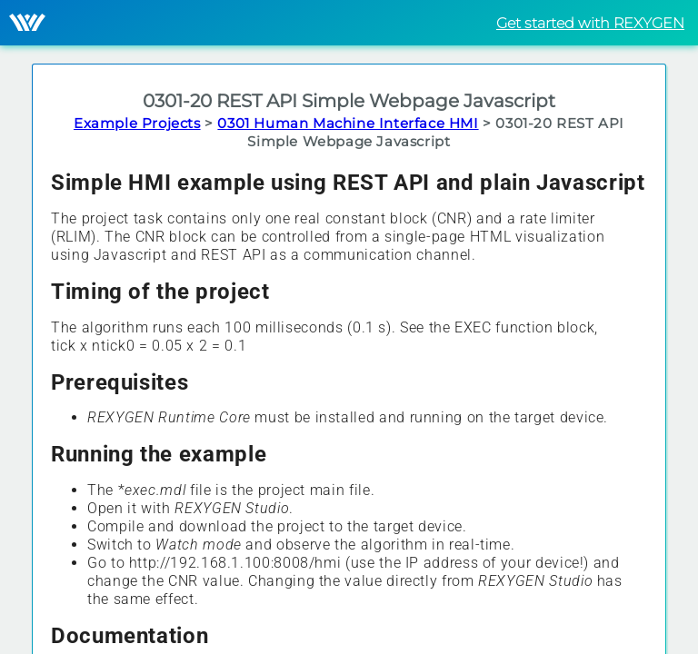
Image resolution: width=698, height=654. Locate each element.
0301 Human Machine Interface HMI (347, 123)
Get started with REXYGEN (590, 23)
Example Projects (137, 123)
